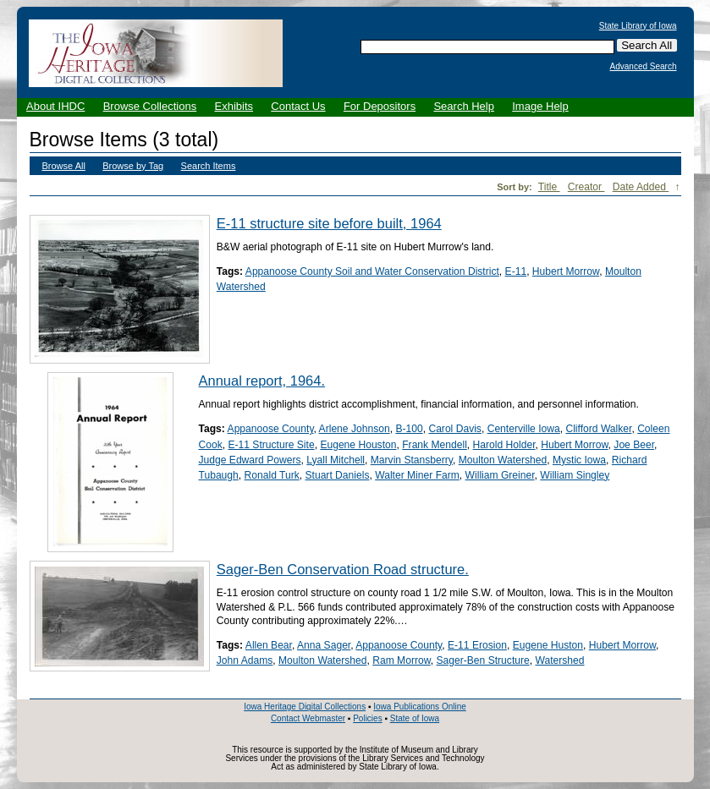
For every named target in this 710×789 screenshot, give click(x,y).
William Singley (574, 475)
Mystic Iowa (579, 460)
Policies (367, 718)
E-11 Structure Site (271, 445)
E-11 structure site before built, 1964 (329, 223)
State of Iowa (414, 718)
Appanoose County (271, 429)
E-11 (516, 271)
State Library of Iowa (638, 26)
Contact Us (298, 106)
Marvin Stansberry (412, 460)
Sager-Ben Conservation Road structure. (343, 569)
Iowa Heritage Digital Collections (305, 706)
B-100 (408, 429)
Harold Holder (504, 445)
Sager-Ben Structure (482, 660)
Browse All (63, 166)
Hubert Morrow (565, 271)
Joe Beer (634, 445)
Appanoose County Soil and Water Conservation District (372, 271)
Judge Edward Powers (250, 460)
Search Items (208, 166)
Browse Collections (150, 106)
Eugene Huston (548, 645)
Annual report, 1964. (262, 380)
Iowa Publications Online (419, 706)
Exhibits (233, 106)
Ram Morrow (401, 660)
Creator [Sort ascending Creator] (586, 187)
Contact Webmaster (308, 718)
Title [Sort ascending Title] (549, 187)
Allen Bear (268, 645)
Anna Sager (323, 645)
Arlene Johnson (354, 429)
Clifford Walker (598, 429)
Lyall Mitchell (335, 460)
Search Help (463, 106)
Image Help (540, 106)
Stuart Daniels (337, 475)
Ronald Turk (272, 475)
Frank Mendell (434, 445)
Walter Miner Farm (417, 475)
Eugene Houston (358, 445)
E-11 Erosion (477, 645)
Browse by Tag (132, 166)
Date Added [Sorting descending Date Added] (641, 187)
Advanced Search (643, 67)
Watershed (559, 660)
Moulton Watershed (503, 460)
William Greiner (500, 475)
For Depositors (380, 106)
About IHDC (55, 106)
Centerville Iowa (523, 429)
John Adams (245, 660)
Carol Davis (455, 429)
